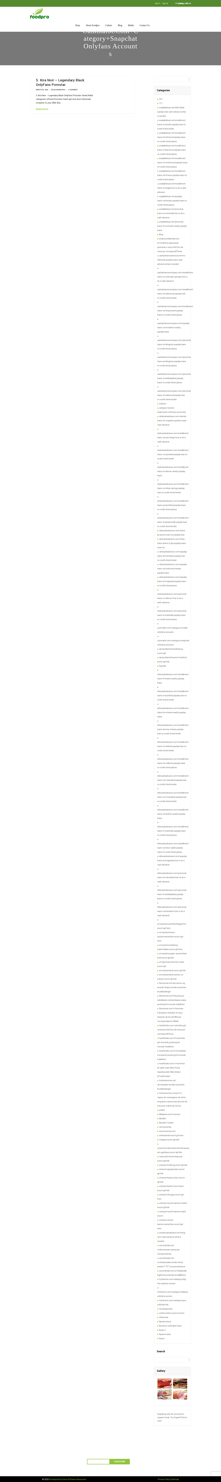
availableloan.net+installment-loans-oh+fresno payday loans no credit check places (172, 174)
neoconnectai (165, 1126)
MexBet (162, 1118)
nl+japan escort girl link (169, 1139)
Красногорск (165, 1334)
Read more (42, 108)
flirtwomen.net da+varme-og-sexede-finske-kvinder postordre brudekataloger (171, 987)
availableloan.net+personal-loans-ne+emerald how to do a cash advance (170, 213)
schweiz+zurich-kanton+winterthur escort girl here (170, 1223)
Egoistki (162, 665)
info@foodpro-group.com (159, 1469)
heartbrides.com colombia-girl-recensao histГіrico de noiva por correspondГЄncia (171, 1029)
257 (161, 99)
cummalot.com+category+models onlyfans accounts (172, 629)
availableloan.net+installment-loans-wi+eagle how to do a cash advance (171, 187)
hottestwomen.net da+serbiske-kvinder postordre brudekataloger (170, 1084)
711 (161, 103)
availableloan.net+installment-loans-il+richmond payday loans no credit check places (171, 136)
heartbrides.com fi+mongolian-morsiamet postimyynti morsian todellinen (172, 1054)
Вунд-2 (162, 1329)
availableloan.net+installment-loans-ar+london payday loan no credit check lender (171, 124)
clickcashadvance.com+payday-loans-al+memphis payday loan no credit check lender (172, 555)
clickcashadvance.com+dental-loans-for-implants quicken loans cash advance (172, 420)
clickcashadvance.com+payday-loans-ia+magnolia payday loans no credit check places (172, 581)
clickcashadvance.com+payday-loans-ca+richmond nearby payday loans (172, 568)
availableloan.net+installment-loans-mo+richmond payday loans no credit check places (172, 162)
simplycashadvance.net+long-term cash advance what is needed (171, 1236)
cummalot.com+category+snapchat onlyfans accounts (173, 642)
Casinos (162, 403)
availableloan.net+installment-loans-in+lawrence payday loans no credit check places (171, 149)
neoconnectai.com (167, 1131)
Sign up (165, 3)
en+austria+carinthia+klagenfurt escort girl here (171, 925)
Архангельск (165, 1321)
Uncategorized (165, 1308)
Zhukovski (163, 1317)
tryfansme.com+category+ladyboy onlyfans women (172, 1293)
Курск (161, 1338)
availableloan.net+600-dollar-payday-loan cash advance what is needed (171, 111)
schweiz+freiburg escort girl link (173, 1164)
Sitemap (175, 1479)
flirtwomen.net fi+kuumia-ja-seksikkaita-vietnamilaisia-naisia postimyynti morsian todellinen (171, 999)
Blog (161, 234)
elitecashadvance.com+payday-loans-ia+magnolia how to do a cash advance (172, 860)
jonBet (162, 1110)
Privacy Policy (164, 1479)
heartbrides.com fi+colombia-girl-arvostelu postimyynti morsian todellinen (171, 1042)
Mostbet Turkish (166, 1122)
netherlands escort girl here (171, 1135)
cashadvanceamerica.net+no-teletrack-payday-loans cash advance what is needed (171, 259)
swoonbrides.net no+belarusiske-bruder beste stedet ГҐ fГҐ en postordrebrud (171, 1262)
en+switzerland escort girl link (172, 970)
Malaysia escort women (169, 1114)
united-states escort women (171, 1313)
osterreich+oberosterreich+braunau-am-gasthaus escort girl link (173, 1150)
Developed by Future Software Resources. (68, 1479)
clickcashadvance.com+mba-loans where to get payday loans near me (171, 542)
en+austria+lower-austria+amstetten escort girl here (170, 936)
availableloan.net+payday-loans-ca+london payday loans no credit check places (172, 200)
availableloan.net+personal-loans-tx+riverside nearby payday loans (172, 225)
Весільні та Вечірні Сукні (170, 1325)
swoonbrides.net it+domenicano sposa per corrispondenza (168, 1249)
